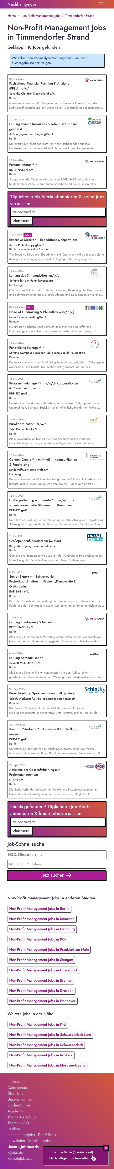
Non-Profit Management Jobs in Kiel (37, 1024)
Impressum (17, 1081)
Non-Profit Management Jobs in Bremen (40, 980)
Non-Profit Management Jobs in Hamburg (42, 929)
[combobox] (56, 864)
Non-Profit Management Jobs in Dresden (41, 990)
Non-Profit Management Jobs (40, 15)
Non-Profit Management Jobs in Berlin (39, 908)
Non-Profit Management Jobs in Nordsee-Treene (47, 1065)
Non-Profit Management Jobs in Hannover (42, 1000)
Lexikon (14, 1129)
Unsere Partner (20, 1099)
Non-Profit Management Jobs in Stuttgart (41, 959)
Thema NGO (18, 1123)
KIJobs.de (15, 1152)
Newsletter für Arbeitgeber (30, 1141)
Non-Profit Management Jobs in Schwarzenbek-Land (50, 1034)
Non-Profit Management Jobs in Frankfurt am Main (49, 949)
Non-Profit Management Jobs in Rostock (40, 1055)
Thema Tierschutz (22, 1117)
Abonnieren (21, 220)
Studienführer (19, 1105)
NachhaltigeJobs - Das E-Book (32, 1135)
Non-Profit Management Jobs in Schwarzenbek (46, 1044)
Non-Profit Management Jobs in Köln (38, 939)
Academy (15, 1111)
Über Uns (15, 1093)
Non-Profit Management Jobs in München (42, 918)
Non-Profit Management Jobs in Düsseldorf (43, 970)
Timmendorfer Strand (80, 15)
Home (12, 15)
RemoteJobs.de (20, 1158)
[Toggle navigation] (100, 4)
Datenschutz (18, 1087)
